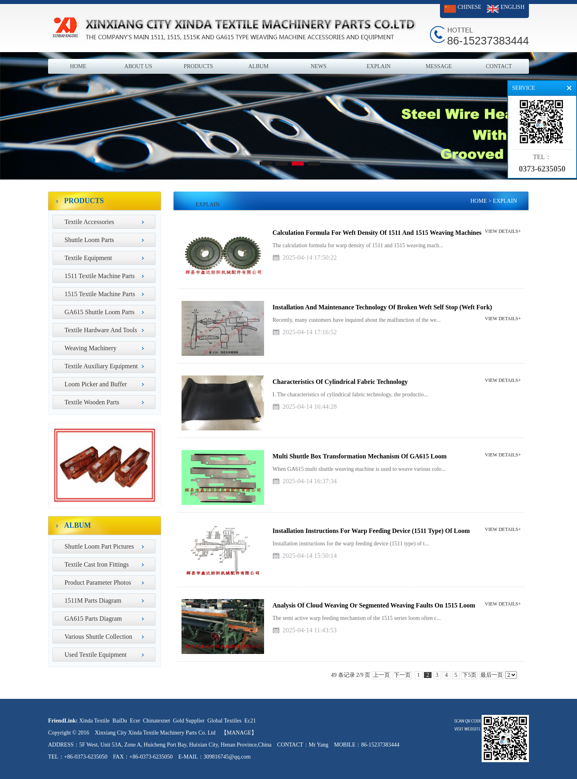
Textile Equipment (88, 257)
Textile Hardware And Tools (101, 330)
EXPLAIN (379, 66)
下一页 (402, 675)
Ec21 (250, 721)
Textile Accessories (89, 221)
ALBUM (258, 66)
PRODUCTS (198, 66)
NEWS (319, 66)
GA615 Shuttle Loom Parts (100, 312)
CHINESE (469, 7)
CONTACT (499, 66)
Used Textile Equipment (96, 654)
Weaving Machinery (91, 348)
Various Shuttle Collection (98, 636)
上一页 (381, 675)
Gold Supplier (188, 721)
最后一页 (491, 675)
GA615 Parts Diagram (93, 618)
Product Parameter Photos (98, 582)
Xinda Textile (94, 721)
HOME (78, 66)
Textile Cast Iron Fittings (97, 564)
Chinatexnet (156, 721)
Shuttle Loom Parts (89, 239)
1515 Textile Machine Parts (100, 294)
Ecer (135, 721)
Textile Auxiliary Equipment (101, 366)
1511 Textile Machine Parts (100, 275)
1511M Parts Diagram (93, 600)
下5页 (469, 675)
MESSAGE (439, 66)
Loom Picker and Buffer (96, 384)
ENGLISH (512, 7)
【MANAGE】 (239, 733)
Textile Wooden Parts (92, 402)
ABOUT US (138, 66)
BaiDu (120, 721)
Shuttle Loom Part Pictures (99, 546)
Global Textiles (224, 721)
